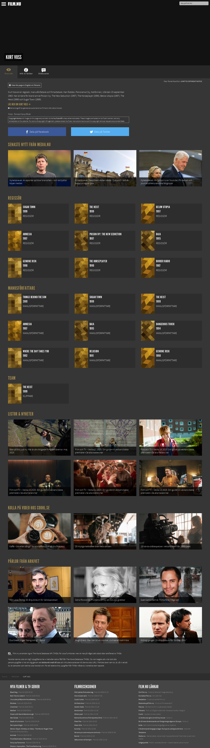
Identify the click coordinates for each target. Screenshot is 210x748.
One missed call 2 (80, 685)
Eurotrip (77, 718)
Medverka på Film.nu (146, 692)
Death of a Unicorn (17, 711)
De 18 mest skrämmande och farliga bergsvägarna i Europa (160, 711)
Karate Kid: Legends (17, 743)
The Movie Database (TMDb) (77, 648)
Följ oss (141, 696)
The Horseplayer (85, 96)
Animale (13, 724)
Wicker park (78, 703)
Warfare (13, 700)
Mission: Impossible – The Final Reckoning (25, 735)
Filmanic (142, 700)
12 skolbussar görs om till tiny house (152, 707)
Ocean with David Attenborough (22, 703)
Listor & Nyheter (21, 412)
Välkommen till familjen (83, 729)
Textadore (142, 722)
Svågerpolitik (143, 732)
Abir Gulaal (14, 707)
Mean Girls (78, 714)
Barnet (76, 725)
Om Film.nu (143, 681)
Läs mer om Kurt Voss (19, 104)
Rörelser (13, 692)
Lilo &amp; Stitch (16, 739)
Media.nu (142, 725)
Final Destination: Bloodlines (21, 728)
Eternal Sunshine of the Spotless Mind (88, 707)
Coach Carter (79, 689)
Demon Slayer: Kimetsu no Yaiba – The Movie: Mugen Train (31, 718)
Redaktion (142, 689)
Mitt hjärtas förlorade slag (83, 681)
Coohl (141, 703)
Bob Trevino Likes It (17, 685)
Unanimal (14, 696)
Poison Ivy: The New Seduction (55, 96)
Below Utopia (106, 96)
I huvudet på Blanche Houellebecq (23, 689)
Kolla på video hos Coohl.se (29, 502)
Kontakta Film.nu (145, 685)
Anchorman (78, 700)
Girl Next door (79, 692)
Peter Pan (78, 711)
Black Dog (13, 681)
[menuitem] (4, 666)
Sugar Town (29, 99)
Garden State (79, 696)
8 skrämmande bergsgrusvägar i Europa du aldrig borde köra (161, 718)
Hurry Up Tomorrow (17, 732)
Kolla (140, 714)
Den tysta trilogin (16, 714)
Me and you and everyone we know (87, 722)
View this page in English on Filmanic (24, 85)
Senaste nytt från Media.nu (29, 144)
